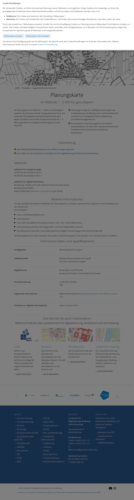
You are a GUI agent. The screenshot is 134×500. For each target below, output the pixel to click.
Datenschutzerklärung (47, 44)
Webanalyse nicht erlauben (37, 36)
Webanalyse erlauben (13, 36)
